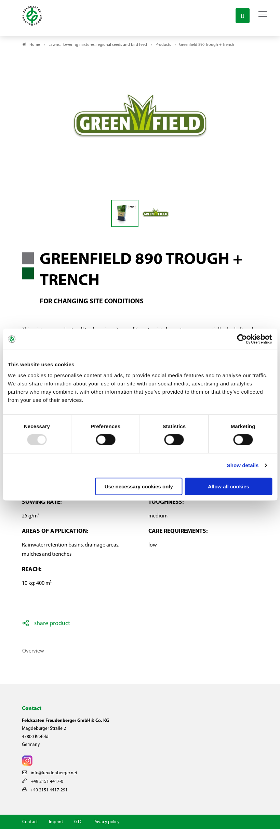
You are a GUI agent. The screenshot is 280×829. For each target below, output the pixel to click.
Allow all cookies (228, 486)
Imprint (56, 822)
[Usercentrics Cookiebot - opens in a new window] (242, 339)
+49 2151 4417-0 (42, 781)
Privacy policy (106, 822)
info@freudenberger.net (50, 773)
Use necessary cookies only (139, 486)
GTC (78, 822)
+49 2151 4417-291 (45, 790)
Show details (243, 465)
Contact (30, 822)
